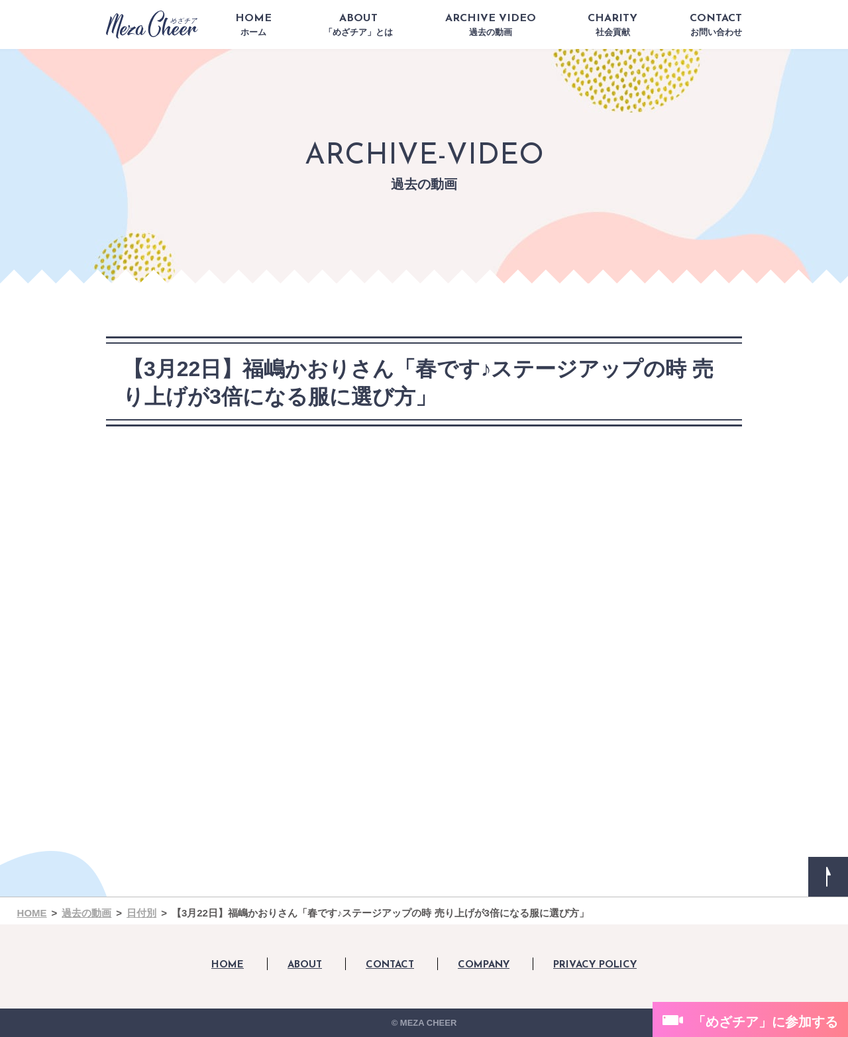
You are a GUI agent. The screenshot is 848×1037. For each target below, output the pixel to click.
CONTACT (716, 25)
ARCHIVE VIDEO (490, 25)
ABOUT (358, 25)
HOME (253, 25)
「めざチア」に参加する (765, 1021)
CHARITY (612, 25)
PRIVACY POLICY (595, 965)
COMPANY (483, 965)
